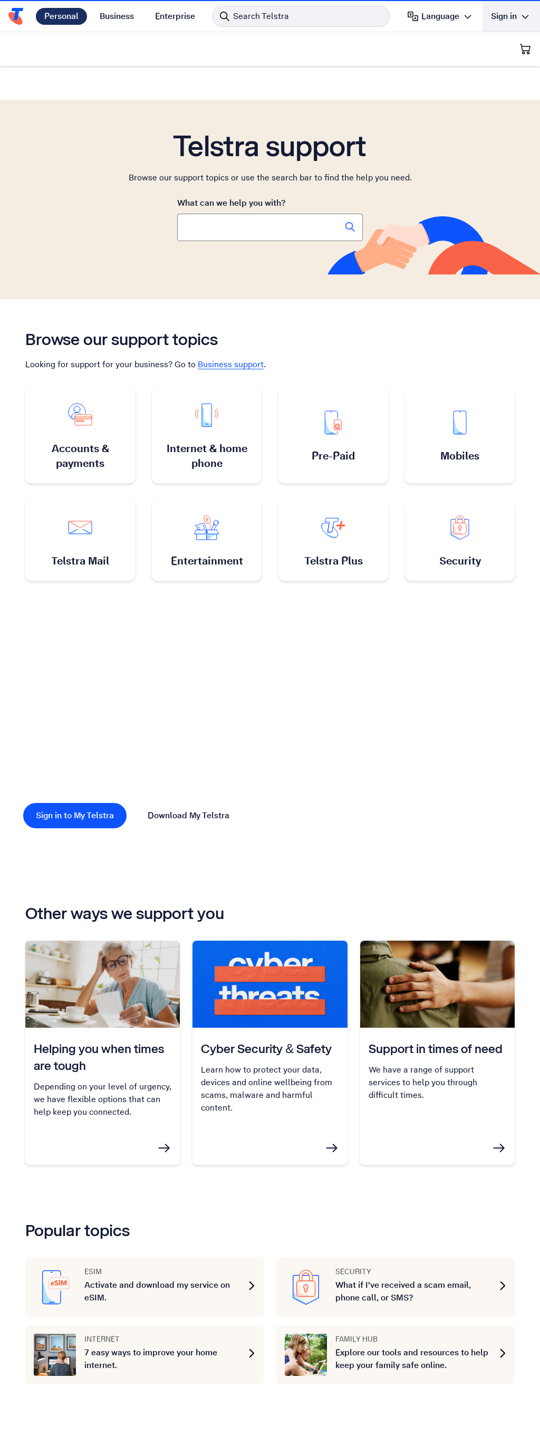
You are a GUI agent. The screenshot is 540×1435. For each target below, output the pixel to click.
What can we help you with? (231, 202)
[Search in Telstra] (301, 16)
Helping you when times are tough (99, 1057)
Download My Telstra (188, 815)
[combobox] (270, 227)
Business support (231, 364)
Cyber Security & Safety (266, 1048)
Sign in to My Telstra (75, 815)
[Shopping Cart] (525, 49)
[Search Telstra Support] (350, 227)
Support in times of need (436, 1048)
